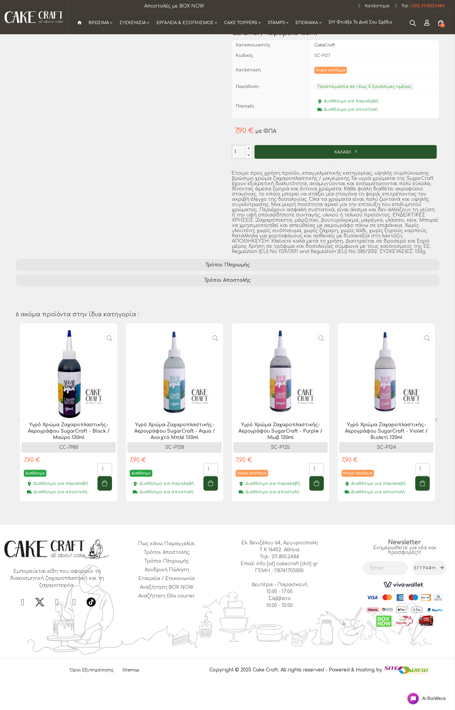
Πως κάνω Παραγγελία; (166, 575)
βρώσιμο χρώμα (253, 325)
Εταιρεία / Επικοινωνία (166, 610)
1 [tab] (225, 546)
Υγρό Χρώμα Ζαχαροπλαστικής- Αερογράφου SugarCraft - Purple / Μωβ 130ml (280, 463)
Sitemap (131, 702)
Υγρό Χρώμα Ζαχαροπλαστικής (56, 332)
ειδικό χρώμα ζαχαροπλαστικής (277, 332)
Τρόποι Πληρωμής (227, 296)
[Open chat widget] (421, 693)
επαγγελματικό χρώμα (156, 332)
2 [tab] (230, 546)
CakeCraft (324, 77)
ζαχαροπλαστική (99, 325)
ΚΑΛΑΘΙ (343, 184)
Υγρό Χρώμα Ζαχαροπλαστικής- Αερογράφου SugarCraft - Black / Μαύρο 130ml (69, 463)
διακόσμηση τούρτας (44, 325)
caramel (112, 332)
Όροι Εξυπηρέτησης (92, 702)
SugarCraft (212, 325)
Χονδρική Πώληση (167, 601)
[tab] (227, 297)
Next (436, 452)
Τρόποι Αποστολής (227, 312)
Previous (18, 452)
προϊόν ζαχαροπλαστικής (159, 325)
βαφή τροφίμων (349, 325)
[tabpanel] (69, 448)
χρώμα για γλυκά (301, 325)
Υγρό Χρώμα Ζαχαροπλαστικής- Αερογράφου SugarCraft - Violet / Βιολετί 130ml (386, 463)
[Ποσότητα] (238, 184)
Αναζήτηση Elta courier (166, 627)
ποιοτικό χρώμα (210, 332)
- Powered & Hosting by (355, 701)
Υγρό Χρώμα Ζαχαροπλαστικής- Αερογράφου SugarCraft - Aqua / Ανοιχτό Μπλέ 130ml (174, 463)
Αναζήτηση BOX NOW (166, 619)
